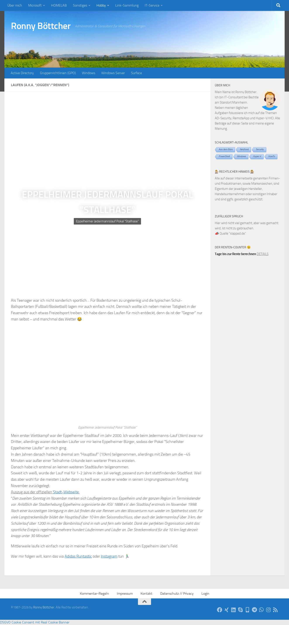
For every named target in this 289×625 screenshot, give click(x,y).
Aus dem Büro (226, 149)
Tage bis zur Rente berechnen (235, 254)
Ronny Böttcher (41, 25)
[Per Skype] (240, 609)
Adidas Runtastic (78, 556)
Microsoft (35, 5)
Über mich (14, 5)
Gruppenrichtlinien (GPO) (58, 73)
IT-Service (152, 5)
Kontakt (146, 593)
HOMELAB (59, 5)
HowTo (271, 156)
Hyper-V (257, 156)
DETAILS (262, 254)
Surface (136, 73)
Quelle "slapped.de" (233, 233)
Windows (88, 73)
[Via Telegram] (254, 609)
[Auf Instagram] (268, 609)
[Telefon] (247, 609)
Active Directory (22, 73)
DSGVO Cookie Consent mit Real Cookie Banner (34, 622)
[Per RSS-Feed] (275, 609)
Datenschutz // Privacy (177, 593)
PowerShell (224, 156)
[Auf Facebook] (219, 609)
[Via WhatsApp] (261, 609)
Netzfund (244, 149)
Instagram (109, 556)
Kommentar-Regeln (94, 593)
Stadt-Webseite (66, 492)
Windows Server (113, 73)
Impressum (125, 593)
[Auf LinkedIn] (233, 609)
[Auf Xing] (226, 609)
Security (260, 149)
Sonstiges (80, 5)
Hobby (101, 5)
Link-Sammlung (127, 5)
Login (205, 593)
